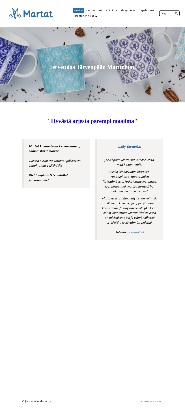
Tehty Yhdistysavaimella (150, 401)
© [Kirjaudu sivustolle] (23, 401)
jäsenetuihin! (135, 232)
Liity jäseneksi (129, 146)
